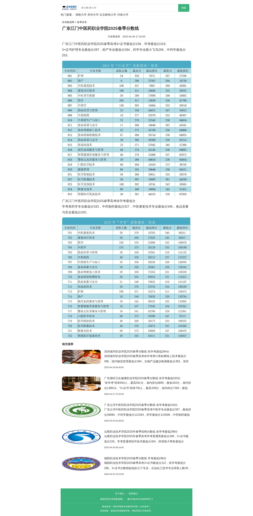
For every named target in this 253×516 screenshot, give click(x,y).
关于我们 (119, 493)
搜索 (183, 7)
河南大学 (122, 14)
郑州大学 (93, 14)
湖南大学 (81, 14)
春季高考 (82, 22)
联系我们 (133, 493)
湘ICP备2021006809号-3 (140, 499)
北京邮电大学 (107, 14)
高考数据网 (68, 22)
